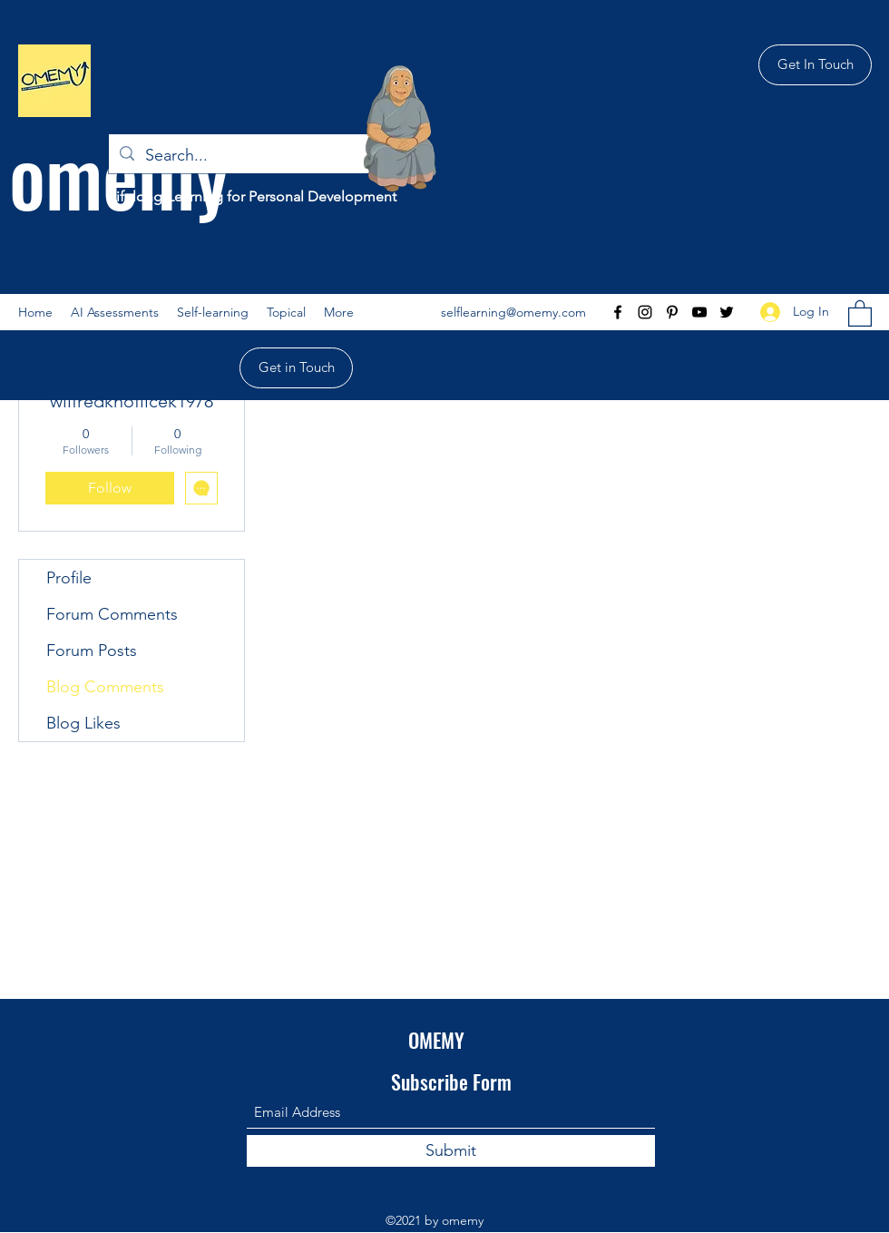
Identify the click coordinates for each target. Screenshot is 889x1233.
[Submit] (451, 1151)
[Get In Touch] (815, 64)
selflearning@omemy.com (513, 312)
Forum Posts (91, 651)
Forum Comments (112, 614)
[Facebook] (618, 312)
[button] (213, 312)
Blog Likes (83, 723)
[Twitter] (727, 312)
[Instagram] (645, 312)
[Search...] (245, 156)
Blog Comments (105, 687)
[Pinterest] (672, 312)
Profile (69, 578)
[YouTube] (699, 312)
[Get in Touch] (296, 367)
